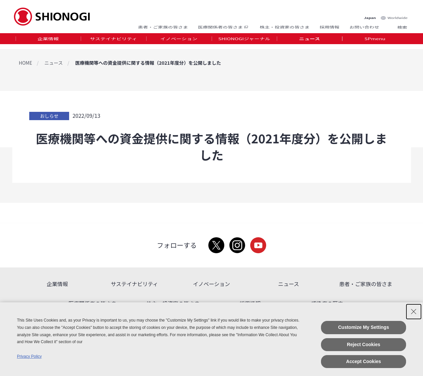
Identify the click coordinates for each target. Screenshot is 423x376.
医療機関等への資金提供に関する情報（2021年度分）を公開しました (148, 62)
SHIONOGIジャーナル (244, 41)
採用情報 (329, 24)
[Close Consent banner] (413, 311)
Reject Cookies (363, 344)
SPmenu (375, 41)
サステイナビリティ (113, 41)
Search (394, 24)
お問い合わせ (364, 24)
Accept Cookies (363, 361)
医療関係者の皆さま (224, 24)
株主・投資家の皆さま (284, 24)
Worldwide (397, 10)
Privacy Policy (29, 356)
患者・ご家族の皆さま (163, 24)
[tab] (48, 41)
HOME (25, 62)
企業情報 (48, 41)
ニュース (309, 41)
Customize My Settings (363, 327)
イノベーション (178, 41)
